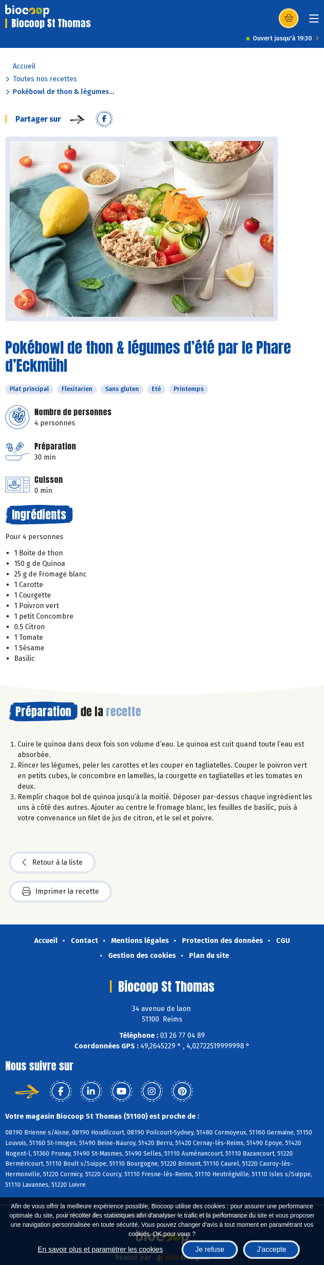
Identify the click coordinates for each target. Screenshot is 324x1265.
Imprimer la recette (60, 891)
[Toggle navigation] (314, 21)
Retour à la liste (52, 862)
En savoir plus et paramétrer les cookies (100, 1249)
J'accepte (271, 1249)
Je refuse (209, 1249)
